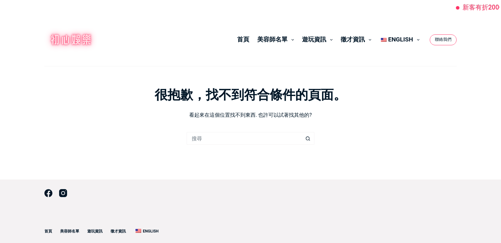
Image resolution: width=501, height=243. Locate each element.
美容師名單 (277, 39)
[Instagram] (63, 193)
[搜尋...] (244, 138)
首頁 (243, 39)
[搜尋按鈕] (308, 138)
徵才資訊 (357, 39)
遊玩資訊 (318, 39)
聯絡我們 (443, 39)
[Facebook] (48, 193)
